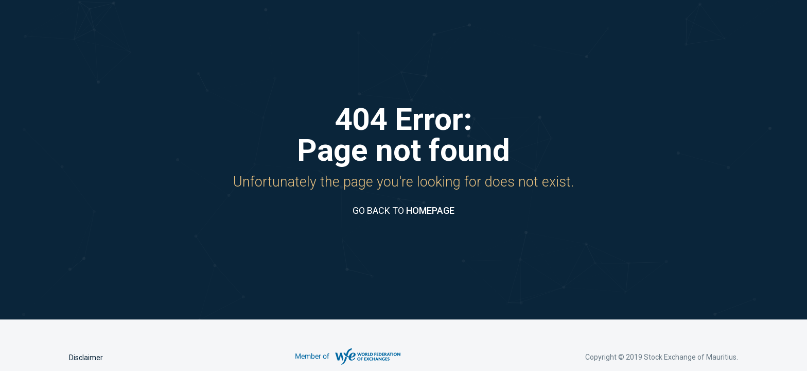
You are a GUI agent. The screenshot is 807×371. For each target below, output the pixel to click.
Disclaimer (86, 357)
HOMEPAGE (430, 210)
